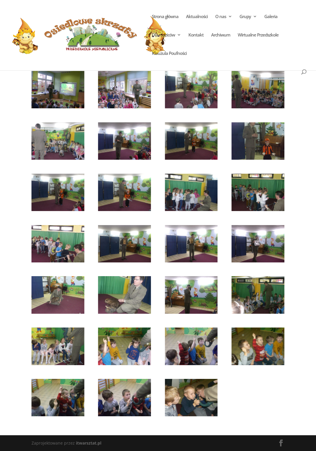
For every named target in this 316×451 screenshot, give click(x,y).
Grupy (245, 16)
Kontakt (196, 35)
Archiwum (220, 35)
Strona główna (165, 16)
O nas (220, 16)
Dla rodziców (163, 35)
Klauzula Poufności (169, 53)
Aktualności (197, 16)
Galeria (270, 16)
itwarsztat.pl (88, 443)
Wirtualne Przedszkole (258, 35)
